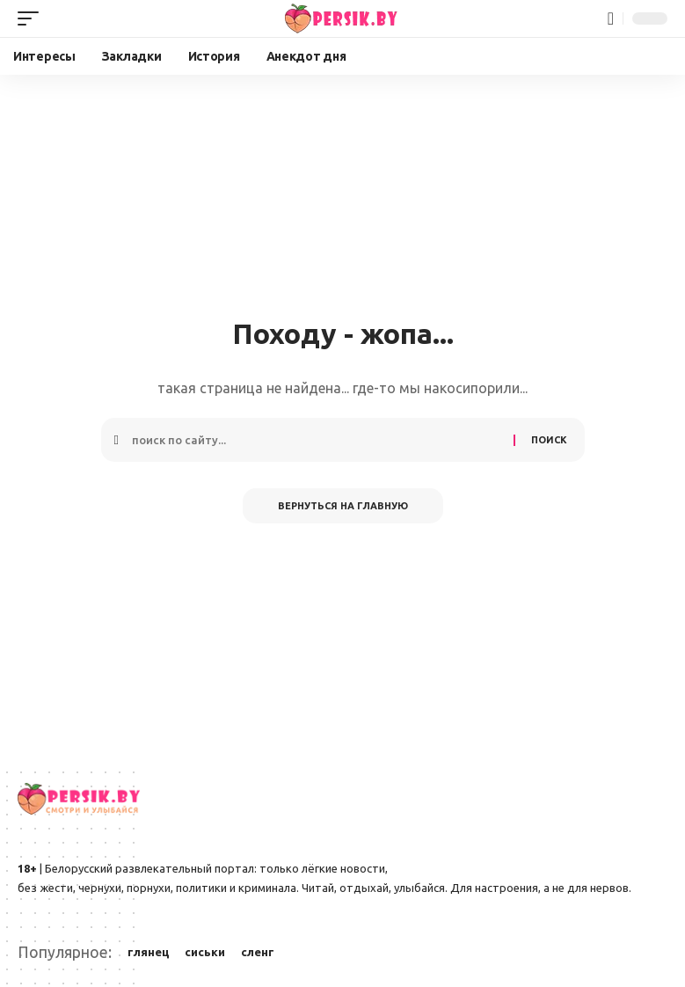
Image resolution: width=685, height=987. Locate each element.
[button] (32, 18)
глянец (149, 952)
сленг (257, 952)
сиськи (205, 952)
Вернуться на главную (343, 506)
